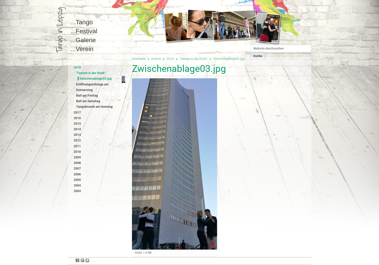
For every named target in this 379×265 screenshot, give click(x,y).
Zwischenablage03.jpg (96, 78)
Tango (84, 22)
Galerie (86, 40)
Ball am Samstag (88, 101)
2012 (77, 140)
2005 (77, 180)
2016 (77, 118)
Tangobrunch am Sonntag (94, 106)
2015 (77, 123)
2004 (77, 185)
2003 (77, 191)
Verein (84, 49)
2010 (77, 151)
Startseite (138, 58)
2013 (77, 135)
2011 (77, 146)
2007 (77, 168)
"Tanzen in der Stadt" (193, 58)
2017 (77, 112)
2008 (77, 163)
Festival (86, 31)
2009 (77, 157)
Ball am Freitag (87, 95)
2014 (77, 129)
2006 (77, 174)
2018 (170, 58)
